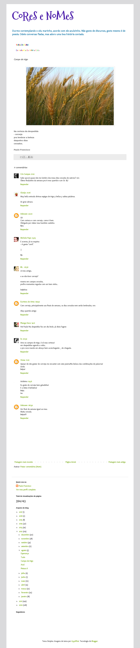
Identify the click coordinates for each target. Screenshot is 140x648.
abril (23, 585)
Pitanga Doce (25, 323)
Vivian (22, 360)
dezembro (25, 535)
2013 (21, 527)
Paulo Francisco (25, 486)
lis (21, 339)
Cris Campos (25, 174)
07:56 (26, 267)
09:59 (37, 302)
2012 (21, 531)
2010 (21, 605)
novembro (25, 539)
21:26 (28, 193)
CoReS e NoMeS (43, 16)
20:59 (25, 339)
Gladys (23, 193)
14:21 (33, 323)
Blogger (95, 641)
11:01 (27, 360)
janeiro (24, 596)
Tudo (23, 557)
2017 (21, 512)
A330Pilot (75, 641)
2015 (21, 520)
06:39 (30, 405)
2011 (21, 601)
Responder (24, 184)
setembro (25, 546)
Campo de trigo (27, 561)
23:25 (34, 238)
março (24, 589)
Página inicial (70, 462)
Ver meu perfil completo (26, 490)
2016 (21, 516)
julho (23, 573)
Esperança (25, 553)
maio (23, 581)
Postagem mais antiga (117, 462)
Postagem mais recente (23, 462)
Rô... (21, 267)
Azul (22, 565)
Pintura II (24, 568)
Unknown (23, 214)
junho (23, 577)
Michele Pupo (25, 238)
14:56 (30, 381)
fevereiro (25, 592)
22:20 (30, 214)
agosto (24, 550)
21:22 (32, 174)
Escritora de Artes (27, 302)
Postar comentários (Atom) (30, 467)
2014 (21, 524)
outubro (24, 542)
